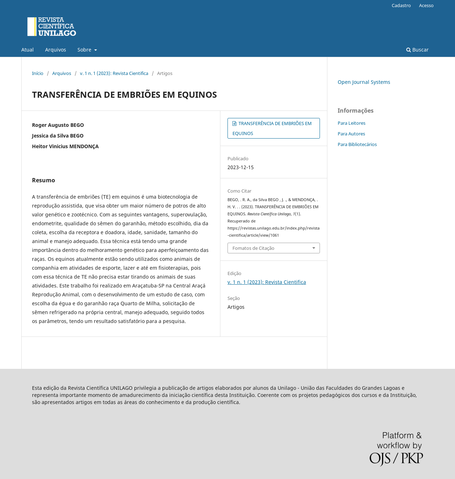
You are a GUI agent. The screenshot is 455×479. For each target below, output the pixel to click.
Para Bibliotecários (357, 144)
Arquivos (55, 49)
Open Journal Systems (364, 82)
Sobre (85, 49)
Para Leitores (351, 123)
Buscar (417, 49)
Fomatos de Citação (253, 248)
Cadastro (401, 5)
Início (37, 73)
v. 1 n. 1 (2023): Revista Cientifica (114, 73)
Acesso (426, 5)
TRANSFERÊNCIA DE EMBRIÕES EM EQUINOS (272, 128)
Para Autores (351, 133)
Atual (27, 49)
